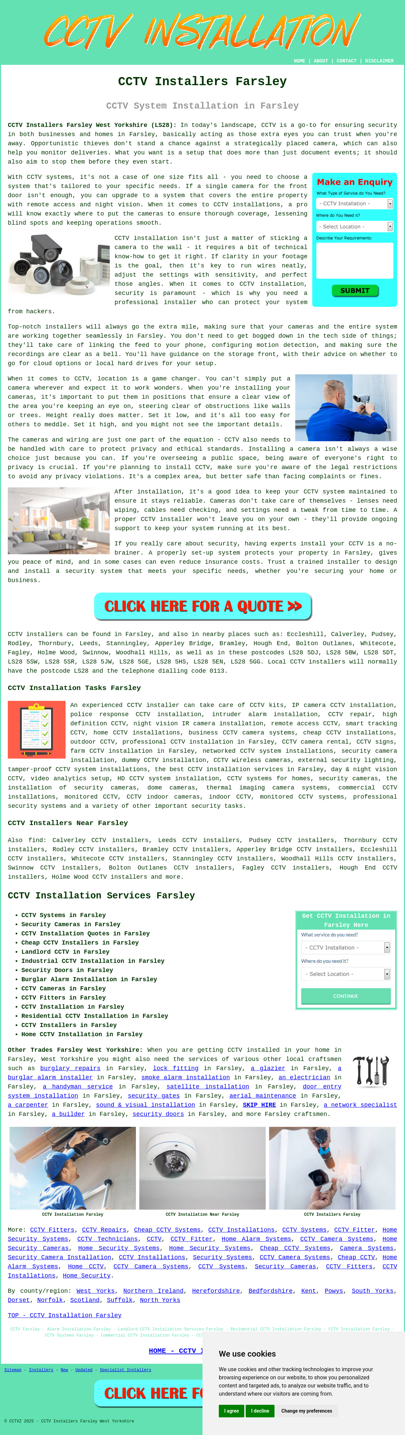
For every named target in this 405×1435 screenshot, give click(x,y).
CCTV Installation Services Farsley (101, 896)
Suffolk (120, 1300)
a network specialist (360, 1105)
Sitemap (12, 1370)
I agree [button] (231, 1411)
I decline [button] (260, 1411)
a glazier (268, 1068)
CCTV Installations (241, 1230)
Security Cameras (285, 1266)
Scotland (85, 1300)
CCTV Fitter (354, 1230)
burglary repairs (70, 1068)
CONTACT (347, 61)
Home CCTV (86, 1266)
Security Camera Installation (59, 1257)
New (64, 1370)
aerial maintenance (262, 1096)
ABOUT (321, 61)
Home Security (86, 1275)
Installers (41, 1370)
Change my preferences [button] (306, 1411)
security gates (154, 1096)
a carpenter (28, 1105)
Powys (334, 1291)
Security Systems (222, 1257)
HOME (299, 61)
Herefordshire (216, 1291)
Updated (83, 1370)
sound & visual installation (145, 1105)
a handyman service (78, 1086)
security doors (158, 1114)
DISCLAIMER (379, 61)
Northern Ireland (153, 1291)
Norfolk (50, 1300)
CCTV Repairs (104, 1230)
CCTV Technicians (107, 1239)
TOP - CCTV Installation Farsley (65, 1315)
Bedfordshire (271, 1291)
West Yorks (95, 1291)
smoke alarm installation (185, 1077)
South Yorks (372, 1291)
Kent (308, 1291)
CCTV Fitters (52, 1230)
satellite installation (207, 1086)
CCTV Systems (304, 1230)
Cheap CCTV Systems (167, 1230)
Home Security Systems (119, 1248)
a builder (68, 1114)
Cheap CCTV (356, 1257)
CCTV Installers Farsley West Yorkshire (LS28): (92, 125)
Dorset (19, 1300)
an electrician (304, 1077)
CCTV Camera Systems (336, 1239)
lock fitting (175, 1068)
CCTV (154, 1239)
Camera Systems (367, 1248)
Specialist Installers (125, 1370)
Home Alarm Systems (257, 1239)
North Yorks (160, 1300)
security (206, 806)
